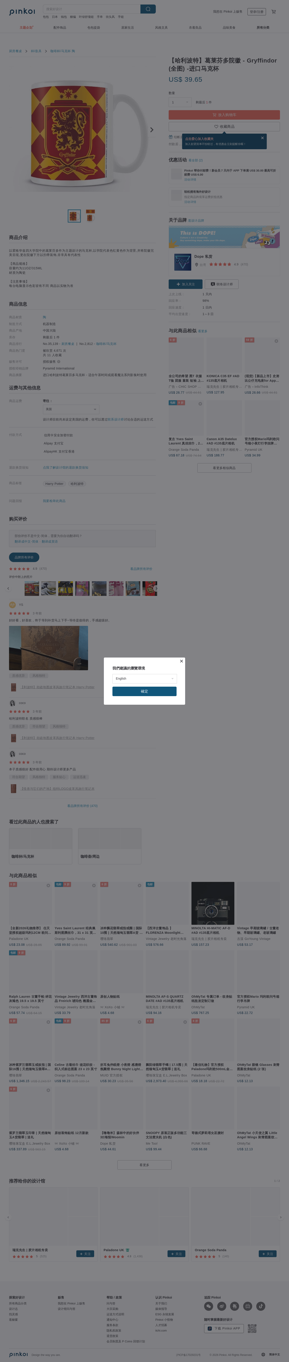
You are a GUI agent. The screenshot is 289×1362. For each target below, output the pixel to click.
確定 (144, 691)
